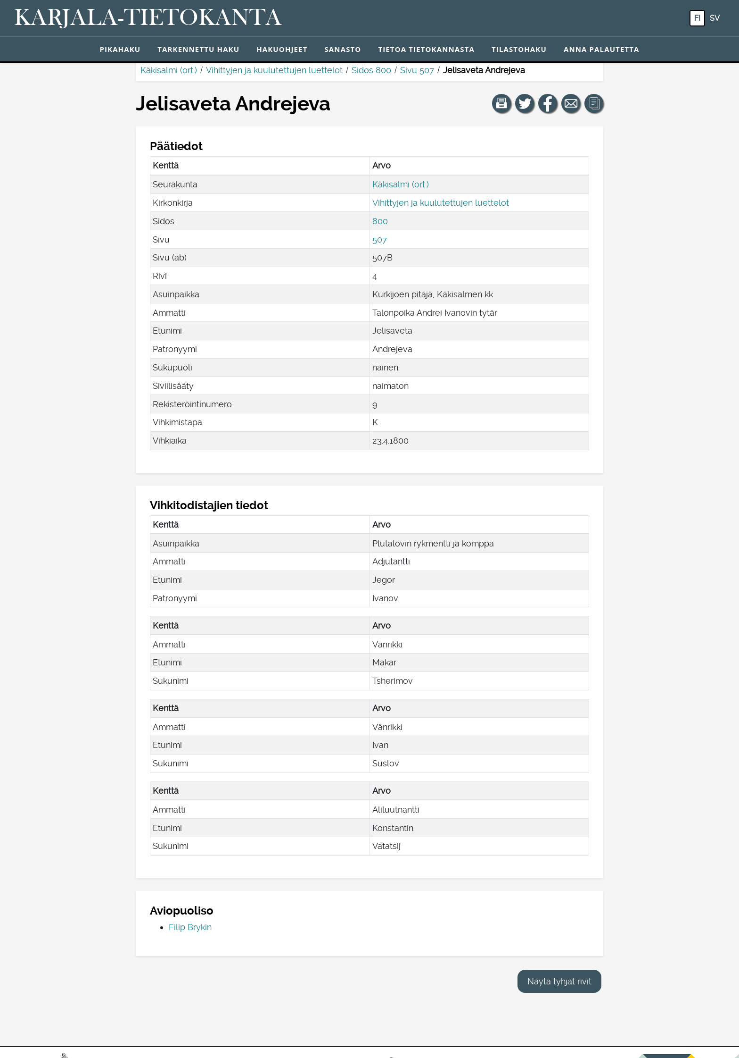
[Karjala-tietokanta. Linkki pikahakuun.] (148, 18)
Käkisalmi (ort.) (168, 70)
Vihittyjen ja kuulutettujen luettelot (274, 70)
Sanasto (342, 49)
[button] (501, 103)
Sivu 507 (417, 70)
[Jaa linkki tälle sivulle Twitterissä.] (524, 103)
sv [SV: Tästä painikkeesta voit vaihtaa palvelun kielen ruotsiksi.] (715, 18)
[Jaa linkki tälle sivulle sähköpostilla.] (570, 103)
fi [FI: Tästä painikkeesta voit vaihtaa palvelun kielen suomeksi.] (697, 18)
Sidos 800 (371, 70)
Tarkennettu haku (198, 49)
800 (380, 221)
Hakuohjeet (281, 49)
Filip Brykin (190, 927)
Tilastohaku (519, 49)
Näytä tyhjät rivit (559, 981)
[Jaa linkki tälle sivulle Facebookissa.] (547, 103)
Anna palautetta (602, 49)
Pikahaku (119, 49)
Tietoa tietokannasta (426, 49)
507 (379, 239)
